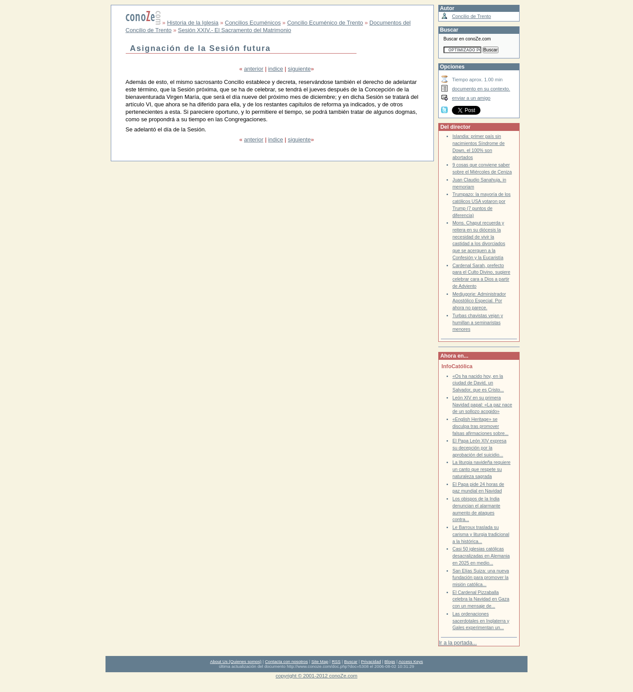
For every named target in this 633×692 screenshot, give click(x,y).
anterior (253, 68)
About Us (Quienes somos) (236, 661)
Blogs (390, 661)
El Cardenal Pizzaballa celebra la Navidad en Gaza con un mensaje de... (480, 599)
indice (275, 68)
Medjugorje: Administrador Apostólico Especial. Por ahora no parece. (479, 301)
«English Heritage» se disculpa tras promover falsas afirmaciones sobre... (480, 426)
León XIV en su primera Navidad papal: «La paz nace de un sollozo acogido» (482, 404)
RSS (336, 661)
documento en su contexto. (481, 88)
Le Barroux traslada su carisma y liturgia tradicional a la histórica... (480, 534)
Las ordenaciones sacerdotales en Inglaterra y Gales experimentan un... (480, 621)
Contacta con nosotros (286, 661)
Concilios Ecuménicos (253, 22)
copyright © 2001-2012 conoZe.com (316, 675)
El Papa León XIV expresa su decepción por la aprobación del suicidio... (479, 447)
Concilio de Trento (471, 16)
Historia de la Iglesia (192, 22)
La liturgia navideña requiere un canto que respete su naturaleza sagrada (481, 469)
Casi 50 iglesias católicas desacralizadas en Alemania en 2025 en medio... (481, 556)
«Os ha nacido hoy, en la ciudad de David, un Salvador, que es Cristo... (478, 383)
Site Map (319, 661)
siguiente (299, 68)
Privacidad (371, 661)
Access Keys (410, 661)
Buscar (350, 661)
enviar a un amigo (471, 98)
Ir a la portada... (458, 643)
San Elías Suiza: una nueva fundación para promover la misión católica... (480, 578)
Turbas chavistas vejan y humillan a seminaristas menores (477, 322)
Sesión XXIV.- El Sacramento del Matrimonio (234, 30)
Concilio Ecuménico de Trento (325, 22)
